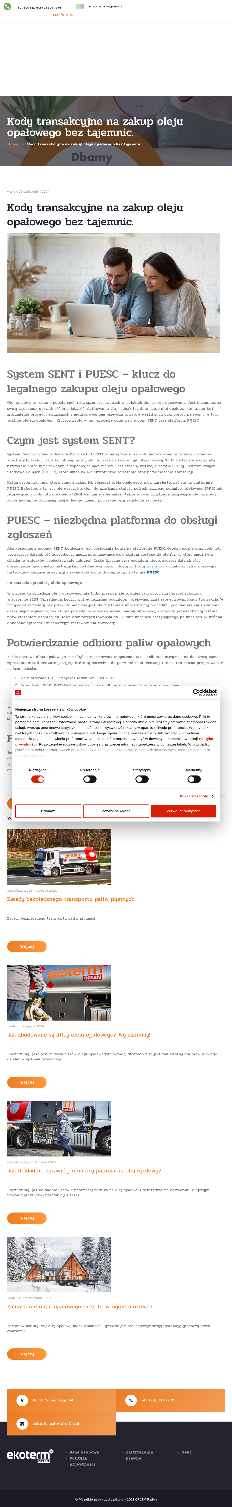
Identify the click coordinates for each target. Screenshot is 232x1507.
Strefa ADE (63, 15)
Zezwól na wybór (116, 811)
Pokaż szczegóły (194, 796)
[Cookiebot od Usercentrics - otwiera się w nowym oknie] (196, 692)
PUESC (153, 572)
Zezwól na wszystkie (184, 811)
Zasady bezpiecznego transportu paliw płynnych (71, 899)
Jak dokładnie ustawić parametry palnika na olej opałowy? (84, 1170)
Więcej (27, 946)
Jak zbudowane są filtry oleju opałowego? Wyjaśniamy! (78, 1035)
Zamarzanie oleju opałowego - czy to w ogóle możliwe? (80, 1306)
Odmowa (48, 811)
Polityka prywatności (82, 1461)
